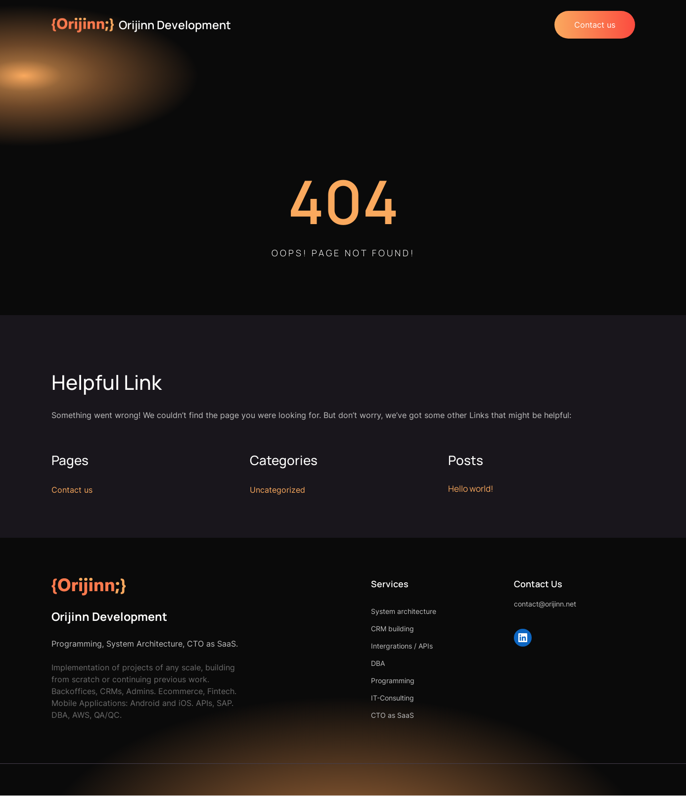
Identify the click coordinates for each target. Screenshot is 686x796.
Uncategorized (277, 490)
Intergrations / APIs (337, 646)
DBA (313, 663)
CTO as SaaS (328, 715)
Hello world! (472, 489)
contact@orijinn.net (513, 604)
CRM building (328, 629)
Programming (328, 681)
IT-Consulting (328, 698)
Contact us (593, 25)
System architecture (339, 612)
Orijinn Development (178, 24)
